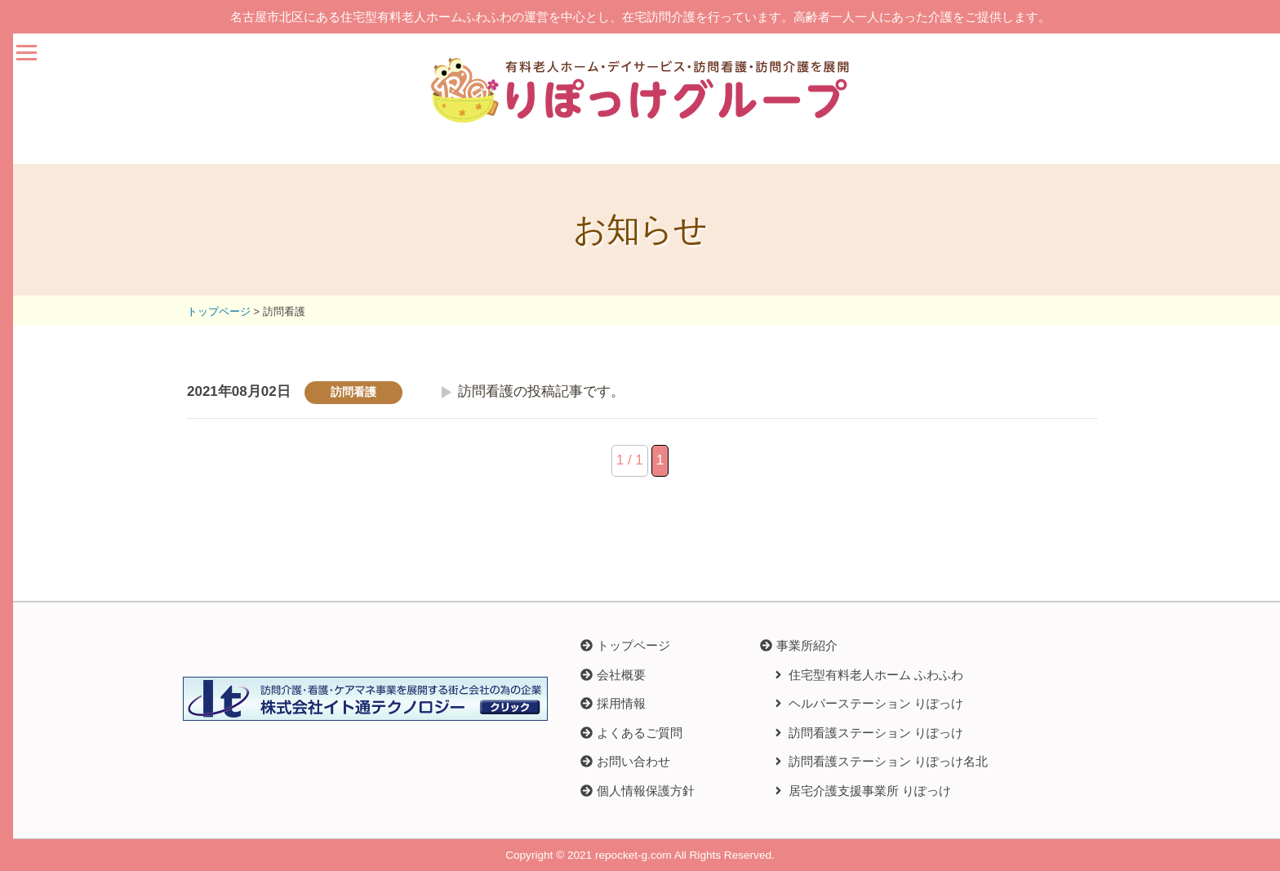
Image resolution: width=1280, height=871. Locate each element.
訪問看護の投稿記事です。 (541, 391)
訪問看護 (353, 392)
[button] (799, 645)
